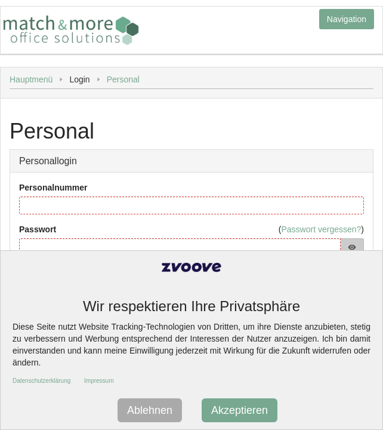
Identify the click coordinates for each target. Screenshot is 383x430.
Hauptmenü (31, 79)
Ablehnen (149, 410)
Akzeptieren (239, 410)
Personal (123, 79)
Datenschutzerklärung (41, 380)
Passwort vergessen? (321, 229)
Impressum (98, 380)
